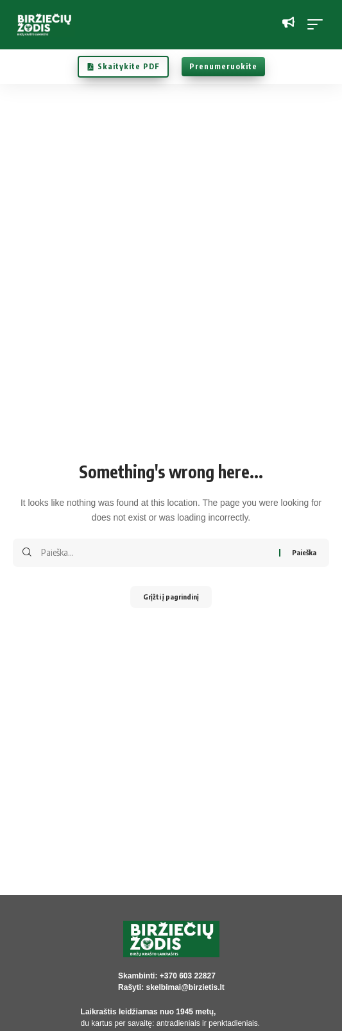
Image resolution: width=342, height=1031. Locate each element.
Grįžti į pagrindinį (171, 596)
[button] (318, 24)
